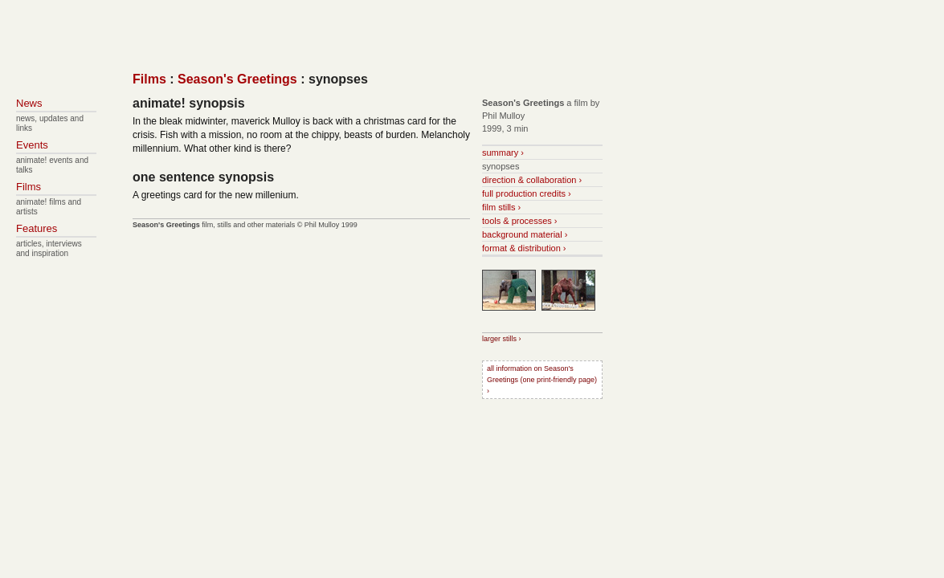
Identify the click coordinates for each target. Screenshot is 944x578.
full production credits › (526, 193)
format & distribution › (524, 248)
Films (149, 79)
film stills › (501, 207)
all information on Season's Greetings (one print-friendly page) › (542, 379)
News (29, 103)
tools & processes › (520, 221)
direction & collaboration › (532, 180)
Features (36, 228)
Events (32, 145)
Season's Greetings (237, 79)
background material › (524, 234)
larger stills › (501, 339)
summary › (503, 152)
